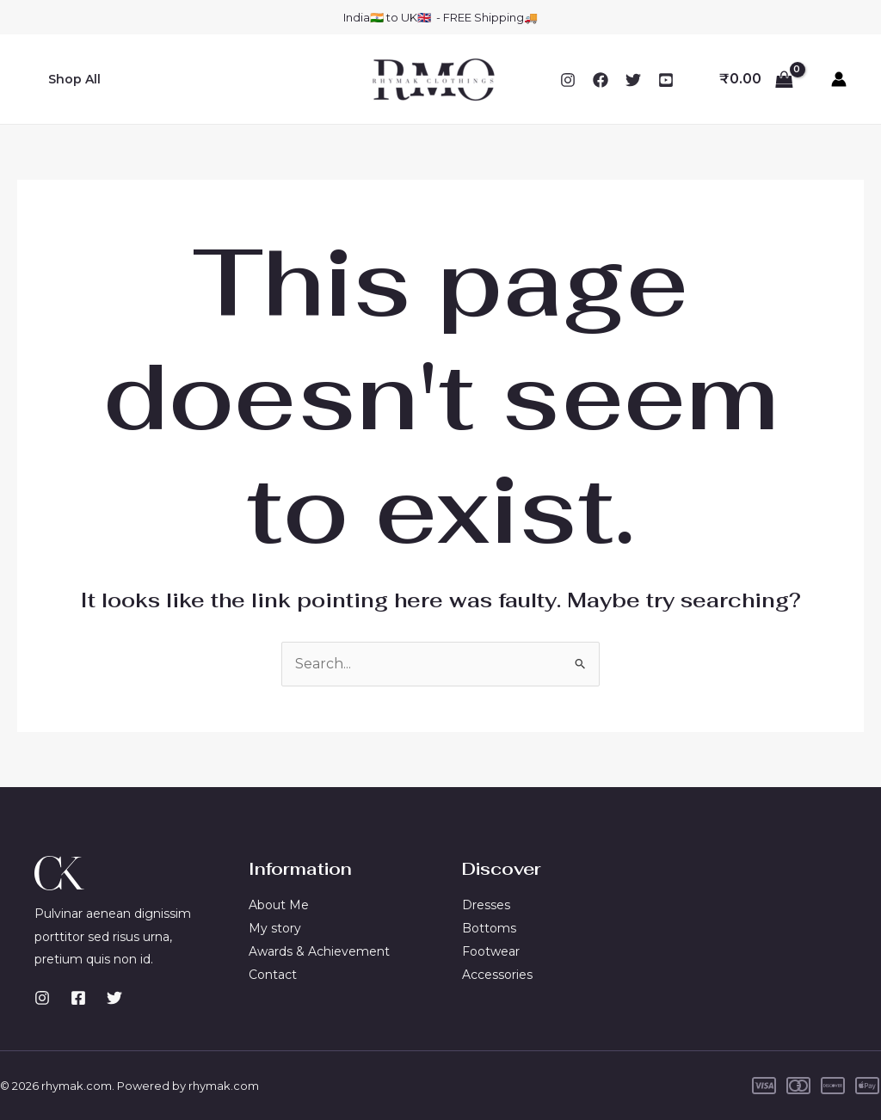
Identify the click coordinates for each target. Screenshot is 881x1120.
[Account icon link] (839, 79)
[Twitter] (633, 80)
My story (275, 928)
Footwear (491, 950)
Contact (273, 974)
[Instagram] (568, 80)
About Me (279, 905)
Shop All (72, 79)
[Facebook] (600, 80)
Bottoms (489, 928)
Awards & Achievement (319, 950)
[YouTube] (666, 80)
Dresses (486, 905)
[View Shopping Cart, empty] (756, 79)
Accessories (497, 974)
